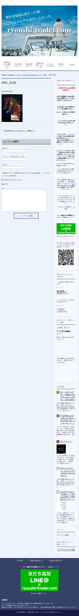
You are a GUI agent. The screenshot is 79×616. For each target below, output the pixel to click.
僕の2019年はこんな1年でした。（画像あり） (19, 130)
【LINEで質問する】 (56, 560)
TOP (24, 75)
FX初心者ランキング (63, 293)
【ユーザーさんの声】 (50, 65)
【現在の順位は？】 (28, 65)
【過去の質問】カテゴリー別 (39, 65)
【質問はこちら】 (61, 65)
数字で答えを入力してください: (12, 180)
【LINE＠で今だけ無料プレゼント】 (7, 65)
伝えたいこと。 (66, 441)
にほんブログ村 (62, 311)
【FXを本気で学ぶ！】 (18, 65)
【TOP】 (72, 65)
